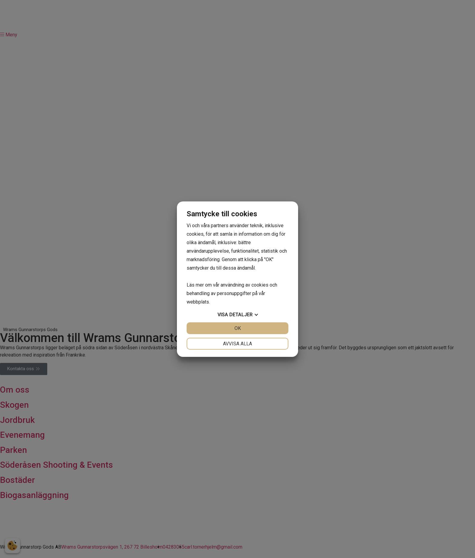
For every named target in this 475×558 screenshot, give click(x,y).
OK (237, 328)
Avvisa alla (237, 344)
